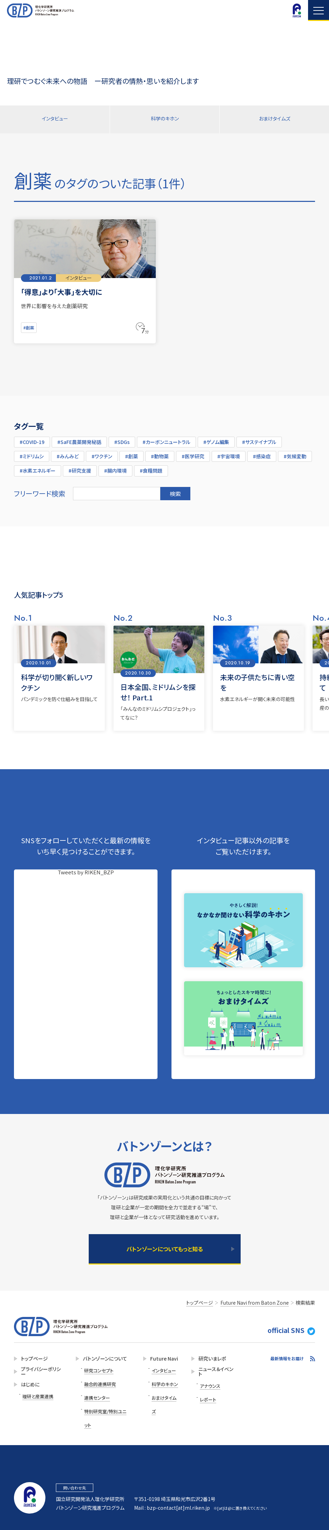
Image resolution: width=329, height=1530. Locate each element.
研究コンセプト (98, 1370)
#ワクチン (102, 453)
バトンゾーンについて (103, 1360)
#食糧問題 (151, 467)
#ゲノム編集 (216, 439)
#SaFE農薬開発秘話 (79, 439)
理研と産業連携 (36, 1398)
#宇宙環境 (228, 453)
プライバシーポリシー (39, 1373)
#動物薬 (160, 453)
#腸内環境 (115, 467)
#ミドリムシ (32, 453)
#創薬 (29, 326)
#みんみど (68, 453)
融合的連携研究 (99, 1380)
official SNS (297, 1334)
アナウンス (209, 1387)
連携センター (97, 1389)
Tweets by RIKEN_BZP (86, 869)
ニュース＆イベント (213, 1373)
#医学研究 (193, 453)
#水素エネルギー (38, 467)
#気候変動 (295, 453)
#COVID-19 (32, 439)
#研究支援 (79, 467)
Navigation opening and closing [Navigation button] (318, 10)
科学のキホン (165, 119)
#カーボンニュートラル (166, 439)
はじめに (28, 1387)
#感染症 (262, 453)
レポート (207, 1396)
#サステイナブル (259, 439)
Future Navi (161, 1360)
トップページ (32, 1360)
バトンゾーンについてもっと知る (164, 1249)
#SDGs (122, 439)
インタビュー (55, 119)
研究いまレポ (210, 1360)
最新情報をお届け (287, 1360)
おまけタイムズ (274, 119)
